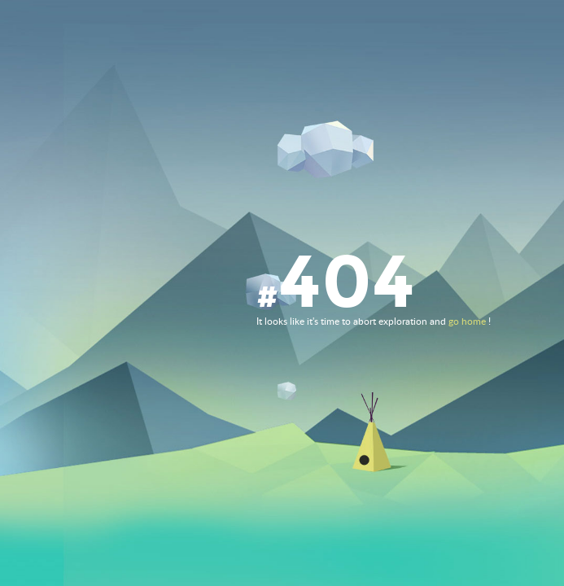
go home (467, 321)
